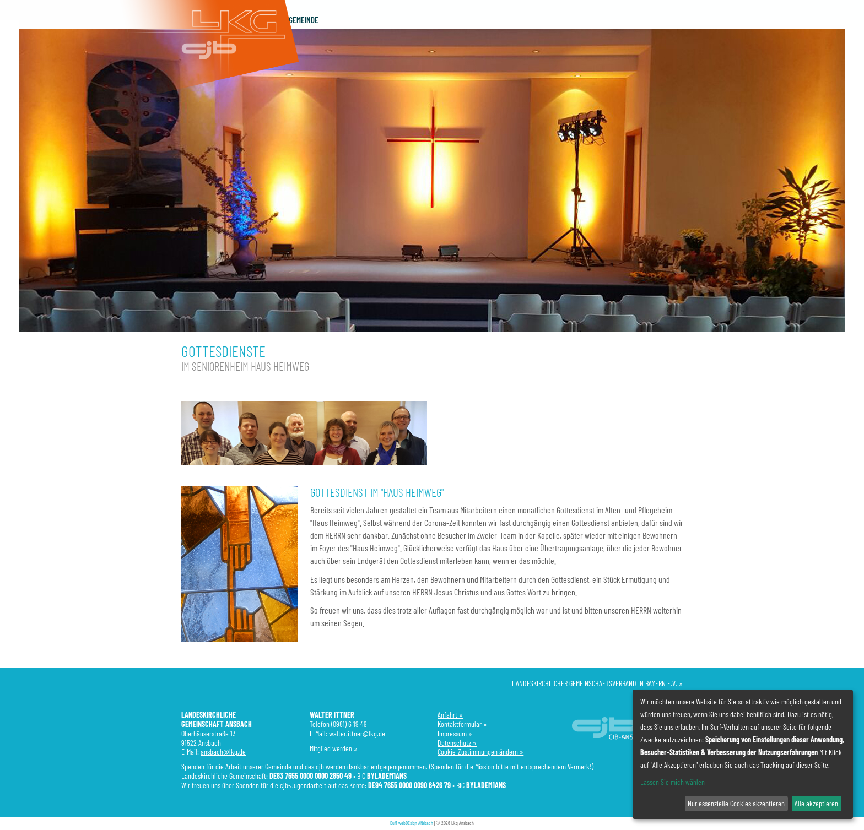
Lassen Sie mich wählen (672, 781)
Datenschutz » (457, 742)
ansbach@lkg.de (223, 751)
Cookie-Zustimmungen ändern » (480, 751)
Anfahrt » (450, 714)
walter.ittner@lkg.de (357, 733)
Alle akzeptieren (816, 803)
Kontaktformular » (462, 724)
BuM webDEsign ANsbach (411, 823)
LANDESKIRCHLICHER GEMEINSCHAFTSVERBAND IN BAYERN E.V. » (597, 683)
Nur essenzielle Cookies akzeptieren (736, 803)
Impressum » (455, 733)
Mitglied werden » (334, 748)
